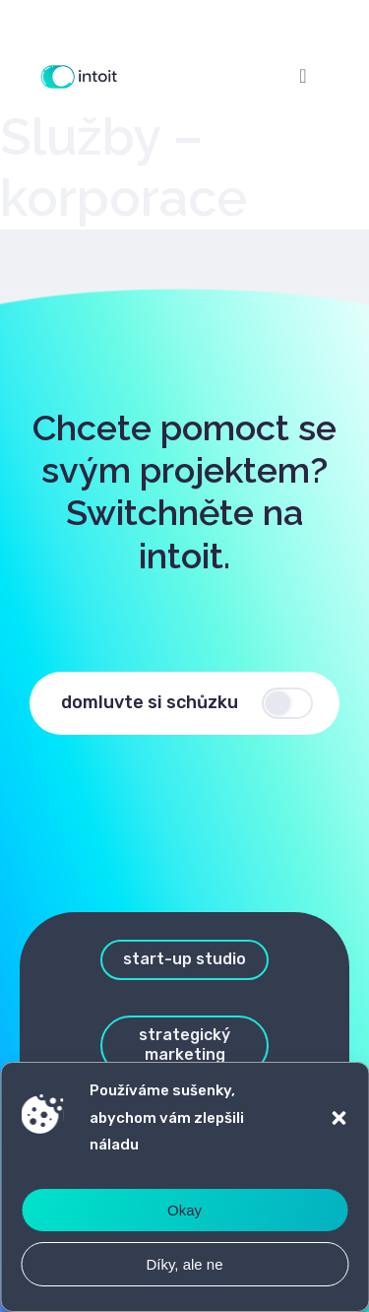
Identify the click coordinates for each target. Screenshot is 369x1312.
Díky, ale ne (184, 1264)
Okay (184, 1210)
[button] (338, 1118)
